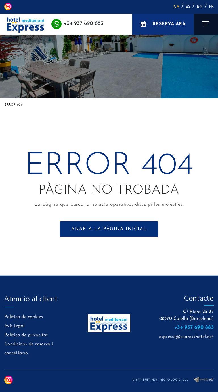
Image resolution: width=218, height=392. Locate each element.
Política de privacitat (26, 335)
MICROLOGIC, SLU (173, 380)
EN (200, 7)
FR (211, 7)
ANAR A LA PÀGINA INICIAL (109, 229)
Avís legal (14, 326)
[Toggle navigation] (206, 24)
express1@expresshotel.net (186, 337)
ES (188, 7)
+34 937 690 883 (83, 23)
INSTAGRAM (8, 6)
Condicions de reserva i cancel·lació (28, 348)
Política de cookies (23, 317)
